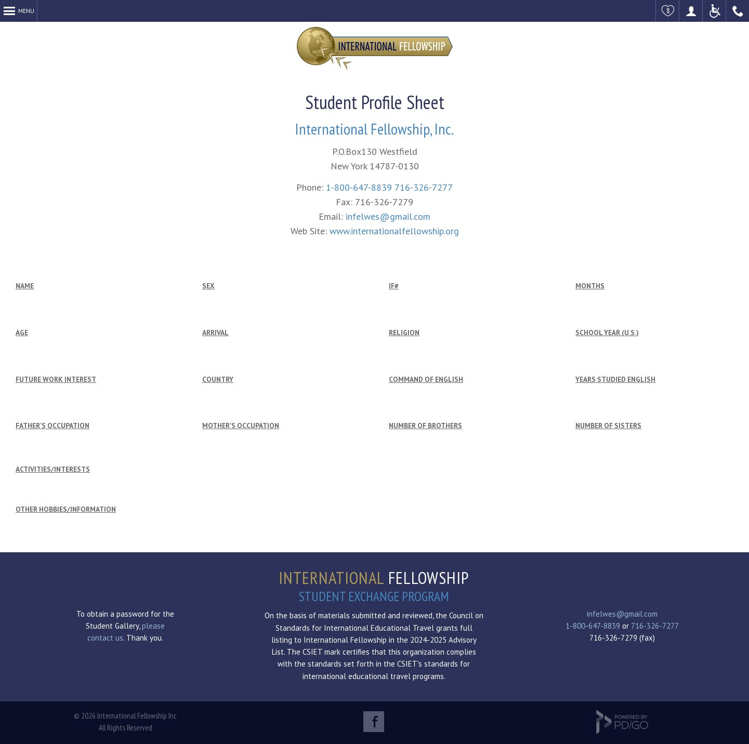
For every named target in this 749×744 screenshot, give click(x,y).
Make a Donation (667, 11)
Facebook (373, 721)
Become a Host (691, 11)
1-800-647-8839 (359, 187)
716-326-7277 (424, 187)
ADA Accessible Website (714, 11)
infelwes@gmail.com (388, 216)
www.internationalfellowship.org (394, 231)
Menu (26, 11)
